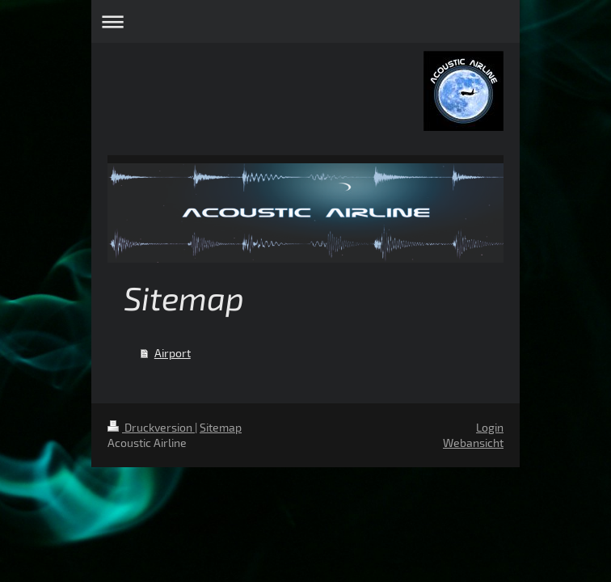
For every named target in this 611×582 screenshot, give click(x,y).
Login (490, 427)
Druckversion (151, 427)
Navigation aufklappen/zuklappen (305, 21)
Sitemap (221, 427)
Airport (172, 353)
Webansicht (473, 442)
